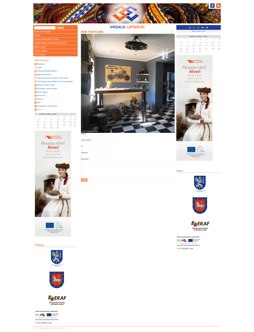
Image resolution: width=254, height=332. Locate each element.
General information (42, 31)
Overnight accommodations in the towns (52, 78)
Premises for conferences (47, 106)
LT (198, 28)
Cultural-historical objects (47, 71)
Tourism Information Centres (46, 39)
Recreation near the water (47, 89)
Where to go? (40, 47)
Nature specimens (44, 74)
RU (202, 28)
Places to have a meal (45, 85)
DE (207, 28)
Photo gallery (40, 54)
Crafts (39, 67)
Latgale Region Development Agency (50, 43)
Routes (37, 35)
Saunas (40, 99)
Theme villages (40, 51)
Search (40, 109)
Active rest (41, 95)
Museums (41, 64)
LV (190, 28)
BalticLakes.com (198, 31)
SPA (39, 103)
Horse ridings (42, 92)
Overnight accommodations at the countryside (55, 81)
